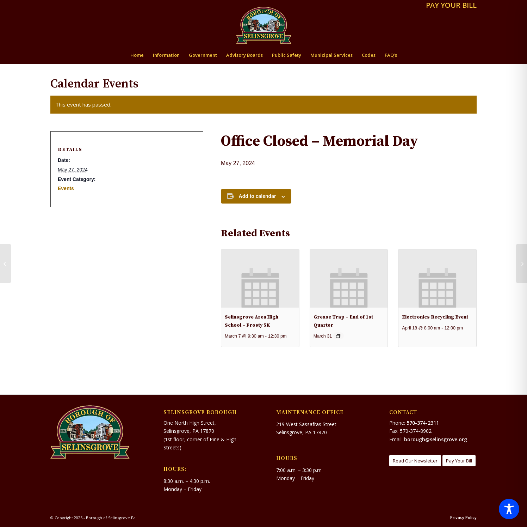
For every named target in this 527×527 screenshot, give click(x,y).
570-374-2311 (423, 422)
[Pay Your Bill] (459, 461)
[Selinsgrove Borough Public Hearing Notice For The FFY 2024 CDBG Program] (5, 263)
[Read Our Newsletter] (415, 461)
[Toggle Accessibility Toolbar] (509, 509)
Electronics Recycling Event (435, 317)
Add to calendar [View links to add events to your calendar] (257, 196)
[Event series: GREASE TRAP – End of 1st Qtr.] (338, 336)
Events (66, 188)
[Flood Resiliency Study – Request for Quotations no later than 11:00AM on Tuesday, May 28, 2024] (521, 263)
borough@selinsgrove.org (435, 439)
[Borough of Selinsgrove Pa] (263, 25)
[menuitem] (449, 6)
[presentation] (260, 278)
